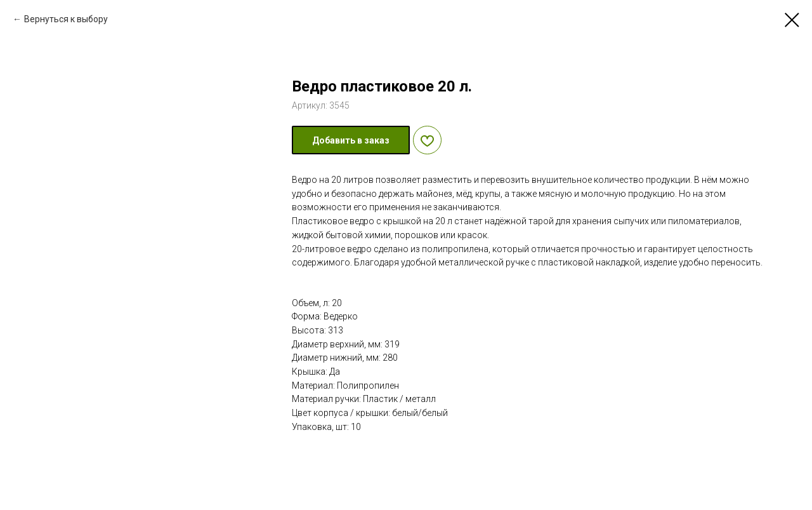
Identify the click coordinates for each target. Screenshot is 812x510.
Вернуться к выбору (66, 19)
